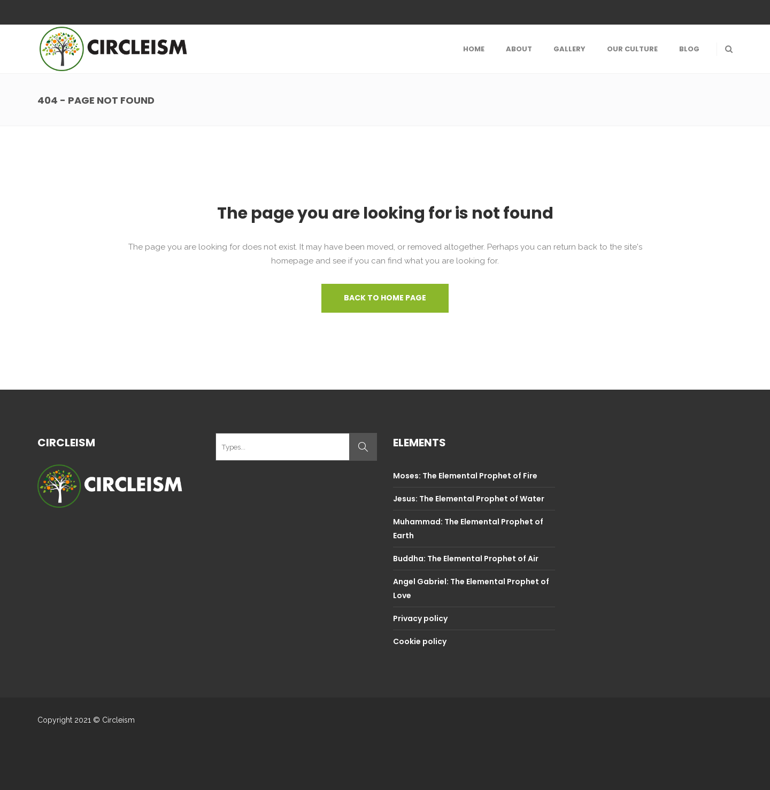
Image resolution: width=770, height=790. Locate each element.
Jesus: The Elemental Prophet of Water (468, 498)
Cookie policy (419, 641)
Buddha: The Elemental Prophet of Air (465, 558)
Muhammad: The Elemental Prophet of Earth (468, 528)
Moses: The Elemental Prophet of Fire (465, 475)
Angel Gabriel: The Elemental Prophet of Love (471, 588)
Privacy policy (420, 618)
